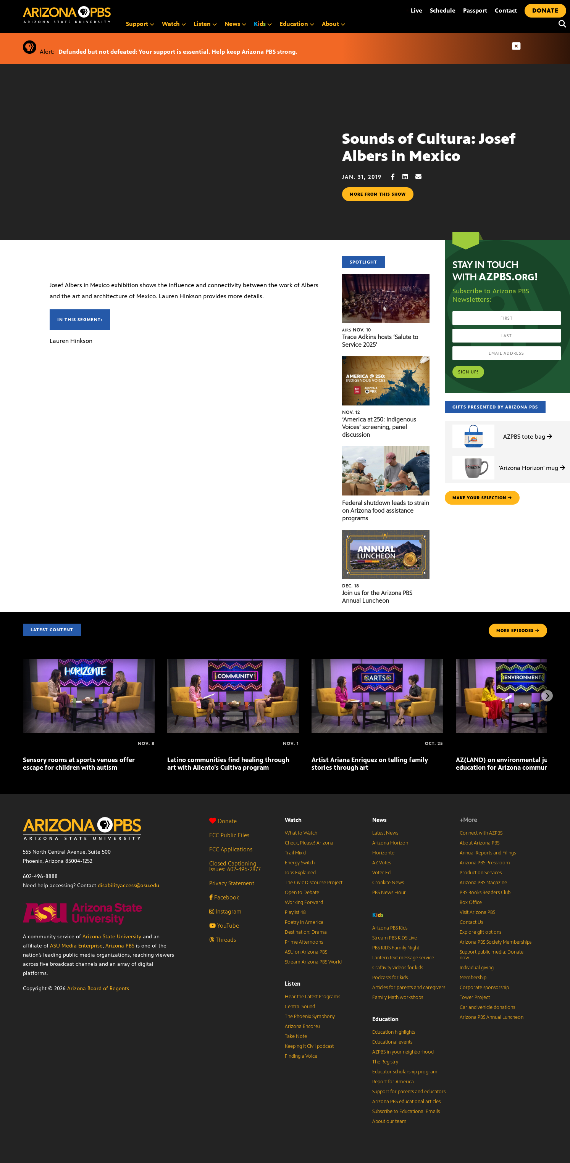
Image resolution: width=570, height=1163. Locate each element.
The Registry (385, 1062)
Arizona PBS (119, 946)
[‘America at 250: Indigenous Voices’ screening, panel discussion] (386, 360)
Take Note (296, 1036)
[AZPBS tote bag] (473, 424)
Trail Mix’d (295, 853)
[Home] (99, 14)
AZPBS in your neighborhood (403, 1052)
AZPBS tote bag (527, 436)
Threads (222, 939)
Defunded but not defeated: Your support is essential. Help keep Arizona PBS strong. (177, 51)
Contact (506, 10)
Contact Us (471, 922)
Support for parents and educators (409, 1092)
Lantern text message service (403, 958)
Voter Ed (381, 873)
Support (140, 23)
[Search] (560, 24)
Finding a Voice (301, 1056)
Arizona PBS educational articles (406, 1102)
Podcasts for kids (390, 978)
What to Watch (301, 833)
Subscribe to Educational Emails (406, 1111)
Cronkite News (388, 883)
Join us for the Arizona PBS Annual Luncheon (377, 596)
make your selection (482, 497)
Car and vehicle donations (487, 1007)
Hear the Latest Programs (312, 997)
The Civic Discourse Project (313, 883)
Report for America (393, 1082)
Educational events (392, 1042)
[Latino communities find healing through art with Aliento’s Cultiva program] (233, 662)
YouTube (224, 925)
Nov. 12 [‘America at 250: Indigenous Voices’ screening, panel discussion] (351, 412)
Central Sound (300, 1007)
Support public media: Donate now (491, 955)
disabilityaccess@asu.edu (128, 885)
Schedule (442, 10)
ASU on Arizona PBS (306, 952)
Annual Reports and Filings (488, 853)
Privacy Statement (231, 883)
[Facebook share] (396, 176)
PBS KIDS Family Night (395, 948)
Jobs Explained (300, 873)
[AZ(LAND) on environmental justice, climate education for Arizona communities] (456, 743)
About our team (389, 1121)
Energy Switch (300, 863)
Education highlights (393, 1032)
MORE (517, 630)
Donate (223, 821)
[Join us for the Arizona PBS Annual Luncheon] (386, 533)
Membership (473, 978)
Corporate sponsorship (484, 987)
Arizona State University (111, 936)
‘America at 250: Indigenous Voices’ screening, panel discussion (379, 427)
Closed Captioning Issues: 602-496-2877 (235, 866)
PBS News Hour (389, 893)
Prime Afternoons (304, 942)
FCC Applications (230, 849)
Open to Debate (302, 893)
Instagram (225, 911)
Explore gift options (480, 932)
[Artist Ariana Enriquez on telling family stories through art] (377, 662)
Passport (475, 10)
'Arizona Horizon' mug (532, 467)
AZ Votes (381, 863)
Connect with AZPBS (481, 833)
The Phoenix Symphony (310, 1016)
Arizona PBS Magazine (483, 883)
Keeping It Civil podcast (309, 1046)
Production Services (481, 873)
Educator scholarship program (405, 1072)
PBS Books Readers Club (485, 893)
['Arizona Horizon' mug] (473, 456)
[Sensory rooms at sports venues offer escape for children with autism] (89, 662)
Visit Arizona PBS (477, 912)
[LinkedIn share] (408, 176)
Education (296, 23)
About (333, 23)
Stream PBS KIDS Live (394, 938)
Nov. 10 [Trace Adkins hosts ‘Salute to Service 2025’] (356, 330)
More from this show (378, 194)
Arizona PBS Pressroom (485, 863)
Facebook (224, 897)
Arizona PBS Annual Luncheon (491, 1017)
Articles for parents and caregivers (408, 987)
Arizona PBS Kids (389, 928)
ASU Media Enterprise (76, 946)
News (235, 23)
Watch (174, 23)
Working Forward (304, 902)
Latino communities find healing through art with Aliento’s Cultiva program (228, 763)
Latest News (385, 833)
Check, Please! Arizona (309, 843)
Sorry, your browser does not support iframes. (171, 173)
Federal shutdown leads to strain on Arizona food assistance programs (385, 510)
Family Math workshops (397, 997)
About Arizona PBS (479, 843)
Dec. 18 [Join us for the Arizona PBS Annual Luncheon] (350, 586)
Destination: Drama (306, 932)
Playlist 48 (295, 912)
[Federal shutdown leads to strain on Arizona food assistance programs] (386, 450)
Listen (205, 23)
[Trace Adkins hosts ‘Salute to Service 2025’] (386, 278)
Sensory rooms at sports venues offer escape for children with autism (79, 763)
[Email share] (422, 176)
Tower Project (475, 997)
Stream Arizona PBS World (313, 962)
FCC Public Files (229, 835)
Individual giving (477, 968)
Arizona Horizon (390, 843)
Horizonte (383, 853)
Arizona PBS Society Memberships (495, 942)
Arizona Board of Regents (98, 988)
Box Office (471, 902)
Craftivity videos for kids (397, 968)
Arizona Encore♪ (303, 1026)
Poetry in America (304, 922)
